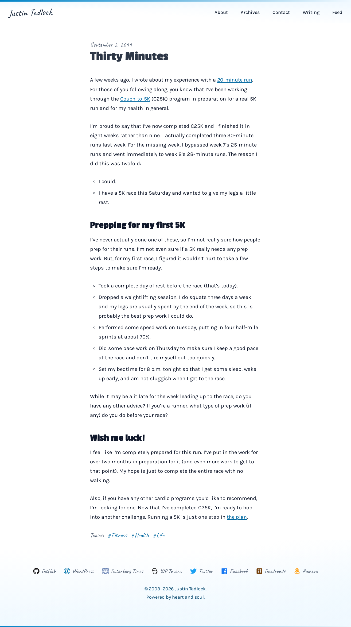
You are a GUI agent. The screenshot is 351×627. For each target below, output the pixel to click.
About (221, 12)
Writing (311, 12)
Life (159, 534)
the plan (237, 517)
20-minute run (235, 80)
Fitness (117, 534)
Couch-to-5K (135, 98)
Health (140, 534)
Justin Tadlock (30, 12)
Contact (281, 12)
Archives (250, 12)
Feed (337, 12)
